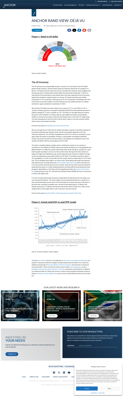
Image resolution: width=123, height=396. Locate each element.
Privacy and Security (60, 377)
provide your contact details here (46, 273)
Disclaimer (45, 377)
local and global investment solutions (59, 265)
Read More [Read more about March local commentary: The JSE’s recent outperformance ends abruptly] (93, 315)
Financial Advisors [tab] (85, 345)
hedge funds (37, 269)
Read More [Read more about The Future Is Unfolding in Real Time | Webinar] (11, 315)
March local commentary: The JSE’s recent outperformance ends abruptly (102, 309)
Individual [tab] (70, 345)
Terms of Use (34, 377)
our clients (41, 260)
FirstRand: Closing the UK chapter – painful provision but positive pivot (61, 309)
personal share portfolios (50, 269)
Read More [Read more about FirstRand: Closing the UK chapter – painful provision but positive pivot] (52, 315)
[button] (69, 30)
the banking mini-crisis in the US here (57, 126)
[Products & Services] (93, 5)
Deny (109, 388)
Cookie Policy (94, 392)
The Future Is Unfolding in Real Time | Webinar (19, 310)
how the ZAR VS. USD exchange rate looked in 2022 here (63, 193)
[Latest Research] (107, 5)
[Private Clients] (57, 5)
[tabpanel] (92, 349)
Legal (24, 377)
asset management (75, 267)
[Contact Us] (117, 5)
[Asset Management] (70, 5)
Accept (87, 388)
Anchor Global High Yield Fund (66, 163)
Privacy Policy (101, 392)
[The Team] (81, 5)
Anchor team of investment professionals (75, 260)
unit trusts (61, 269)
